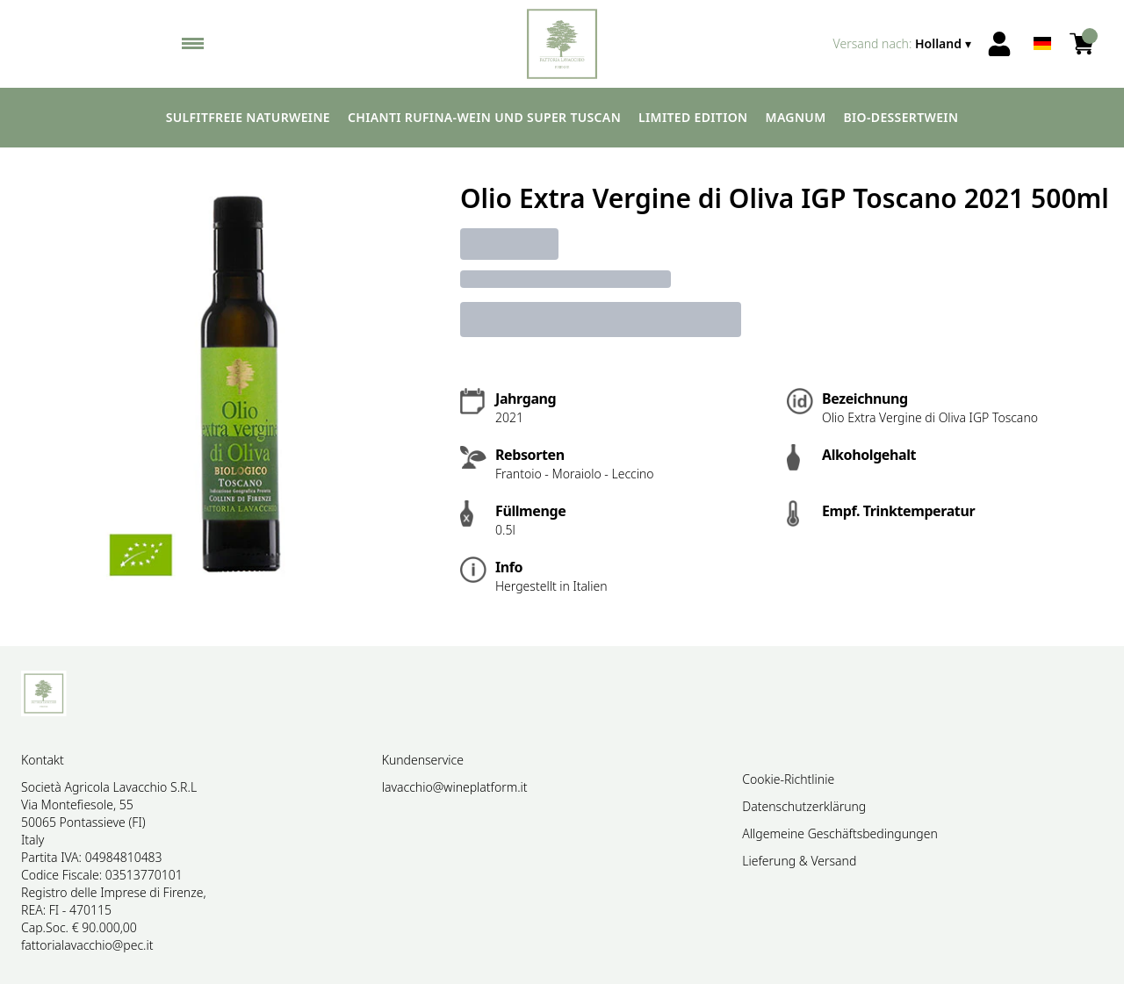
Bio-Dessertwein (901, 117)
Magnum (796, 117)
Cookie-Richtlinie (788, 779)
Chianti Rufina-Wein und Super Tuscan (484, 117)
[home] (561, 44)
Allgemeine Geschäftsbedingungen (839, 833)
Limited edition (692, 117)
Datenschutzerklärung (804, 806)
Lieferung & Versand (799, 860)
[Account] (999, 44)
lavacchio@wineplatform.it (455, 787)
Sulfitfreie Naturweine (248, 117)
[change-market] (904, 44)
